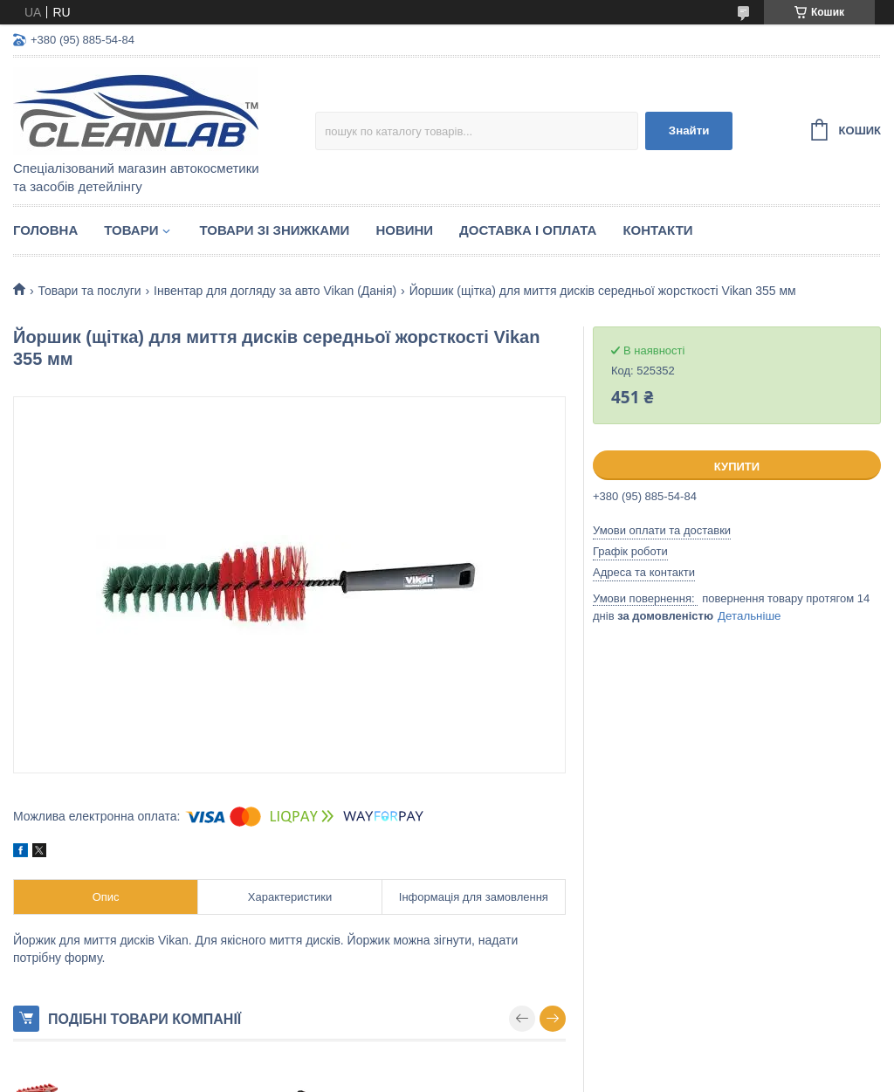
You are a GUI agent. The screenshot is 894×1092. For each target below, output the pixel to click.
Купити (737, 466)
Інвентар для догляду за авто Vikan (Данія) (275, 291)
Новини (404, 230)
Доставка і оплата (527, 230)
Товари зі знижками (274, 230)
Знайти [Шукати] (689, 130)
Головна (45, 230)
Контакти (657, 230)
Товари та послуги (89, 291)
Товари (131, 230)
